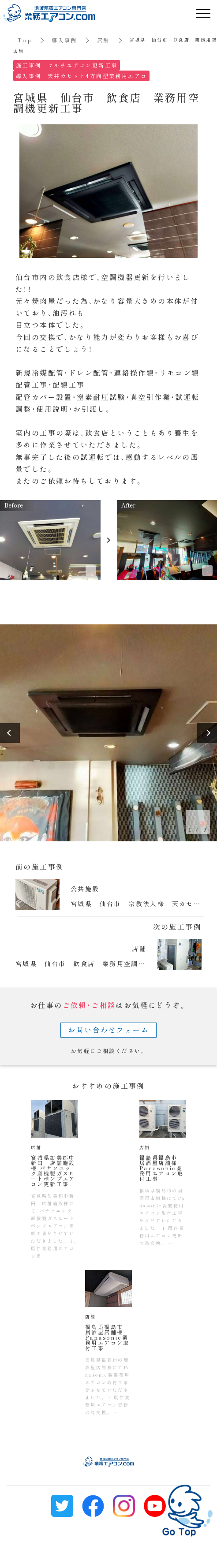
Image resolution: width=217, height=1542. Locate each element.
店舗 (103, 40)
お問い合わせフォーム (108, 1030)
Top (25, 40)
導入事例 (64, 40)
